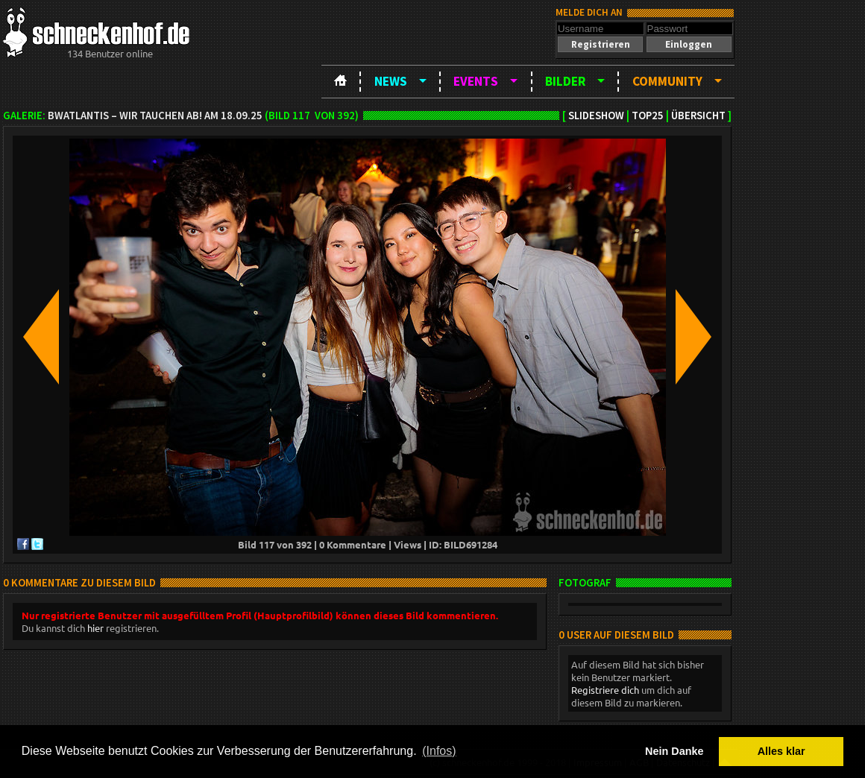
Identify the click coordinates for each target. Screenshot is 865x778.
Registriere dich (605, 689)
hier (95, 628)
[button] (600, 44)
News (390, 81)
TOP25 (648, 115)
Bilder (565, 81)
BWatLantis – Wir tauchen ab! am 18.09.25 (155, 115)
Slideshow (596, 115)
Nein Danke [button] (674, 751)
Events (475, 81)
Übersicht (698, 115)
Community (667, 81)
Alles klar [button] (781, 751)
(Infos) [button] (439, 750)
